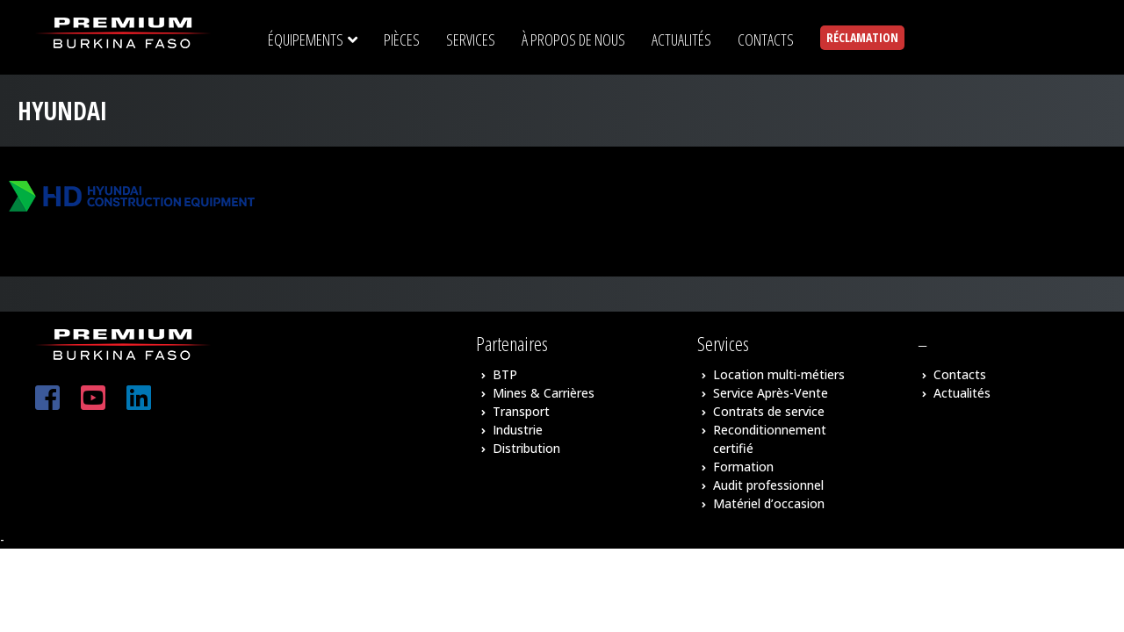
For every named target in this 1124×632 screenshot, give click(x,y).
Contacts (959, 374)
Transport (521, 411)
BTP (505, 374)
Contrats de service (769, 411)
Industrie (518, 429)
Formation (743, 466)
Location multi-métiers (779, 374)
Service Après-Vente (770, 392)
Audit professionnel (768, 485)
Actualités (962, 392)
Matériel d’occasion (769, 503)
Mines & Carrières (543, 392)
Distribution (526, 448)
